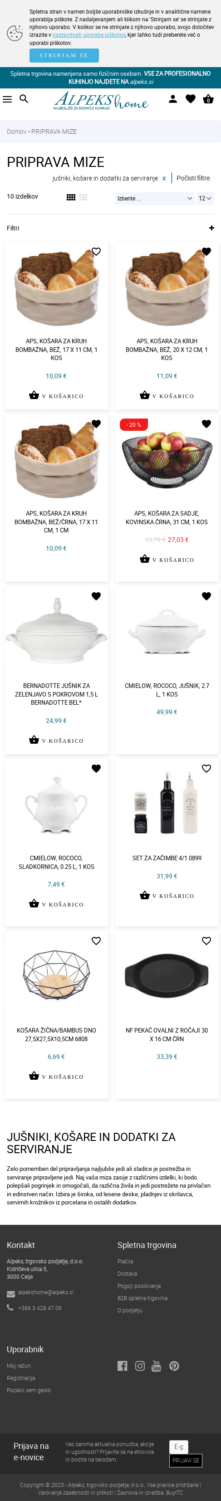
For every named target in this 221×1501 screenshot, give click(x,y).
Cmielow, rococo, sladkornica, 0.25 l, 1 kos (56, 862)
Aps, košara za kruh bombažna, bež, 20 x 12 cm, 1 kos (167, 349)
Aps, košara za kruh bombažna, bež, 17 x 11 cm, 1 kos (56, 349)
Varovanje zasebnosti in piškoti (75, 1492)
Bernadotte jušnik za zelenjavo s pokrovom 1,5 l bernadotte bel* (56, 694)
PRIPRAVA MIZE (54, 131)
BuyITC (174, 1492)
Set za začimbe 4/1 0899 (167, 858)
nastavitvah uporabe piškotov (89, 34)
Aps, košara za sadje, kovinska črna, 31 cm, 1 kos (167, 517)
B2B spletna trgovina (142, 1297)
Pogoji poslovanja (139, 1285)
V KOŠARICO (56, 401)
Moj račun (19, 1365)
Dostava (127, 1273)
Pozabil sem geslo (29, 1390)
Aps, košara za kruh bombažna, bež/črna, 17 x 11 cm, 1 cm (56, 521)
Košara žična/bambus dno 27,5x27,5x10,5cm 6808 (56, 1034)
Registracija (21, 1377)
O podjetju (130, 1310)
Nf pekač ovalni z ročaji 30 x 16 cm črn (167, 1034)
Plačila (125, 1261)
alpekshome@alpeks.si (46, 1292)
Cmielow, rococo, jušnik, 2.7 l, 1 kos (167, 690)
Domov (17, 131)
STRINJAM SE (64, 55)
